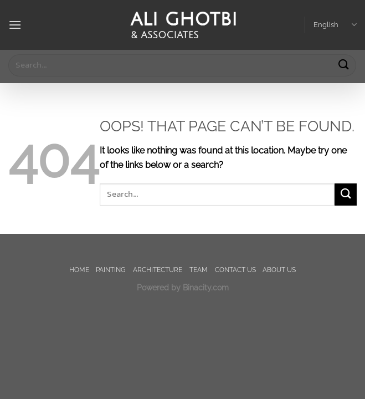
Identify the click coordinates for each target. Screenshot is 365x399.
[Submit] (343, 65)
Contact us (235, 269)
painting (111, 269)
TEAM (198, 269)
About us (279, 269)
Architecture (157, 269)
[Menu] (15, 24)
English (335, 24)
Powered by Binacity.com (183, 287)
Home (79, 269)
